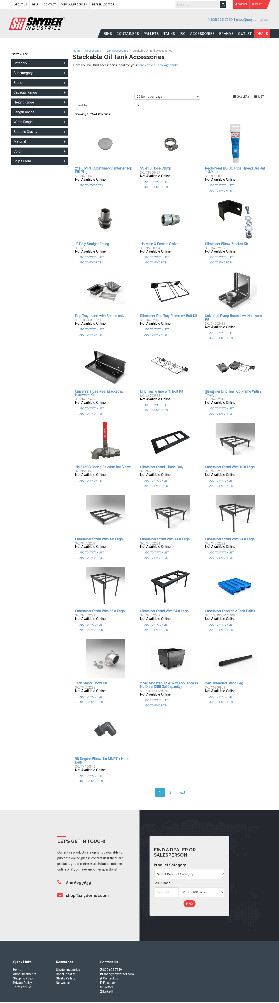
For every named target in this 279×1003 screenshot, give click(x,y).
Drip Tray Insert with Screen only (99, 316)
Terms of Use (22, 987)
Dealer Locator (103, 4)
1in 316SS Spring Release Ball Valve (103, 467)
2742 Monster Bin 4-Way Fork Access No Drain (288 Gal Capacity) (169, 685)
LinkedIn (107, 991)
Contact (50, 4)
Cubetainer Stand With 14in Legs (165, 539)
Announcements (24, 974)
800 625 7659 (111, 969)
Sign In (241, 4)
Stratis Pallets (65, 978)
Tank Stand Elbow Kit (91, 683)
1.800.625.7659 (220, 20)
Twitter (106, 987)
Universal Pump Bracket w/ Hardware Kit (233, 317)
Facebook (108, 982)
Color (18, 151)
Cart (258, 4)
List (259, 96)
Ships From (22, 161)
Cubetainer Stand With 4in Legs (99, 539)
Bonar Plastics (66, 974)
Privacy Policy (22, 982)
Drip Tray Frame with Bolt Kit (161, 391)
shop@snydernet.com (253, 20)
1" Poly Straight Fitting (92, 244)
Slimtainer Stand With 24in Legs (164, 611)
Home (17, 969)
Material (20, 141)
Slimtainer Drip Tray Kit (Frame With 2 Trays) (233, 393)
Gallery (241, 96)
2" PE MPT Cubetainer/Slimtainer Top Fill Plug (103, 170)
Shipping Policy (23, 978)
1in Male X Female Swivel (159, 244)
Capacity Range (25, 92)
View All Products (74, 4)
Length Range (24, 112)
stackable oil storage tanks (158, 65)
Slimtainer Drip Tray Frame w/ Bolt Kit (168, 316)
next (182, 792)
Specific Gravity (25, 132)
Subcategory (23, 73)
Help (35, 4)
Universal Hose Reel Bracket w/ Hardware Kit (99, 393)
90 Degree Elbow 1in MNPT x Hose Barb (102, 760)
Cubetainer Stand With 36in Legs (100, 611)
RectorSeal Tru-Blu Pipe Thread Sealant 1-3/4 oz (235, 170)
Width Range (23, 122)
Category (20, 63)
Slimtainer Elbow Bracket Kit (226, 244)
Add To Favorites (91, 185)
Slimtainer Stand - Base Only (161, 467)
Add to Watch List (156, 181)
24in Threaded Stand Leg (224, 683)
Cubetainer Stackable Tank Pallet (230, 611)
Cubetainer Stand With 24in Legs (230, 539)
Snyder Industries (68, 969)
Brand (18, 83)
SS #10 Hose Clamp (155, 168)
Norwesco (63, 982)
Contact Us (109, 978)
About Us (20, 4)
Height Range (24, 102)
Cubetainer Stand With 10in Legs (230, 467)
